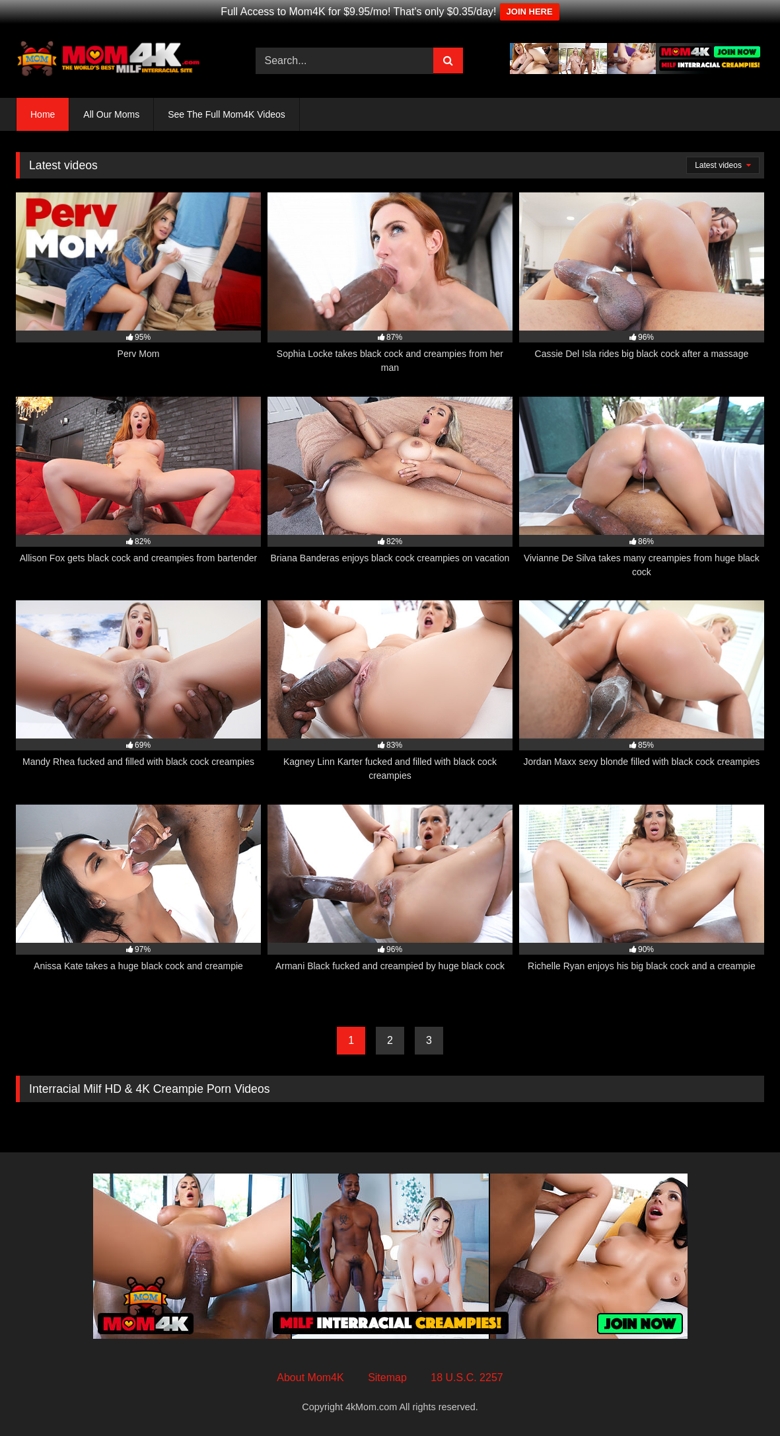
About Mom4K (310, 1377)
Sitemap (387, 1377)
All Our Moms (111, 114)
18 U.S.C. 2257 (467, 1377)
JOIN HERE (530, 12)
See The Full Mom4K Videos (226, 114)
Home (42, 114)
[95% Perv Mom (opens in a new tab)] (138, 283)
